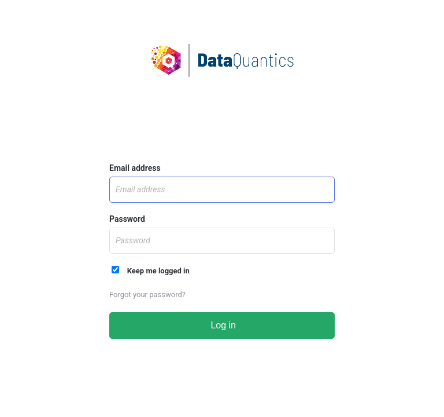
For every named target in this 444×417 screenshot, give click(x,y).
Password (127, 219)
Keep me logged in (151, 270)
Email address (135, 168)
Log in (222, 325)
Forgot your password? (147, 294)
